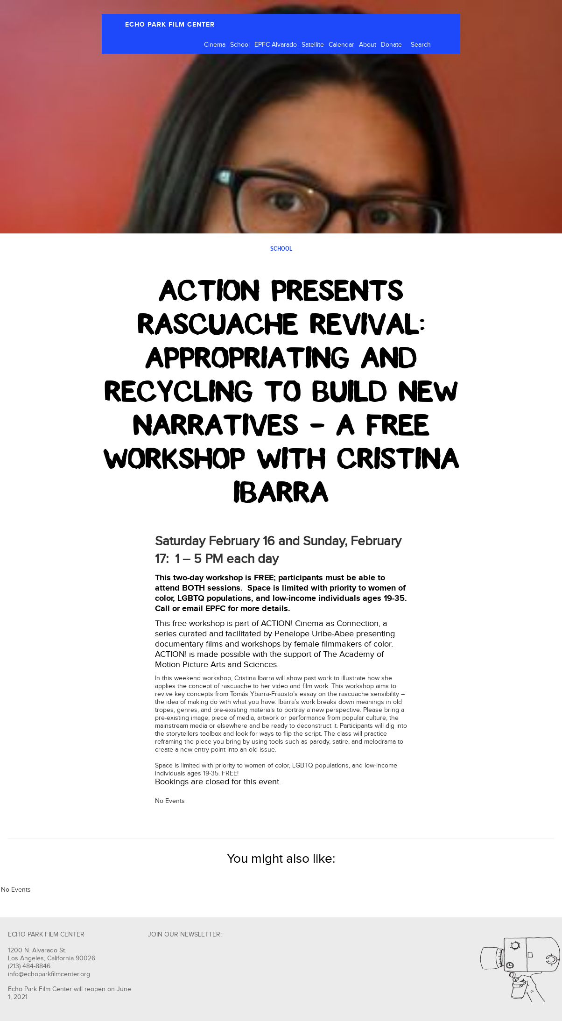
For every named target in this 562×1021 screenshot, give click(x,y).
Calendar (341, 45)
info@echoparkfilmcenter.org (49, 974)
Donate (391, 45)
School (240, 45)
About (367, 45)
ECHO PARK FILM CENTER (170, 24)
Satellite (313, 45)
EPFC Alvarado (275, 45)
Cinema (214, 45)
